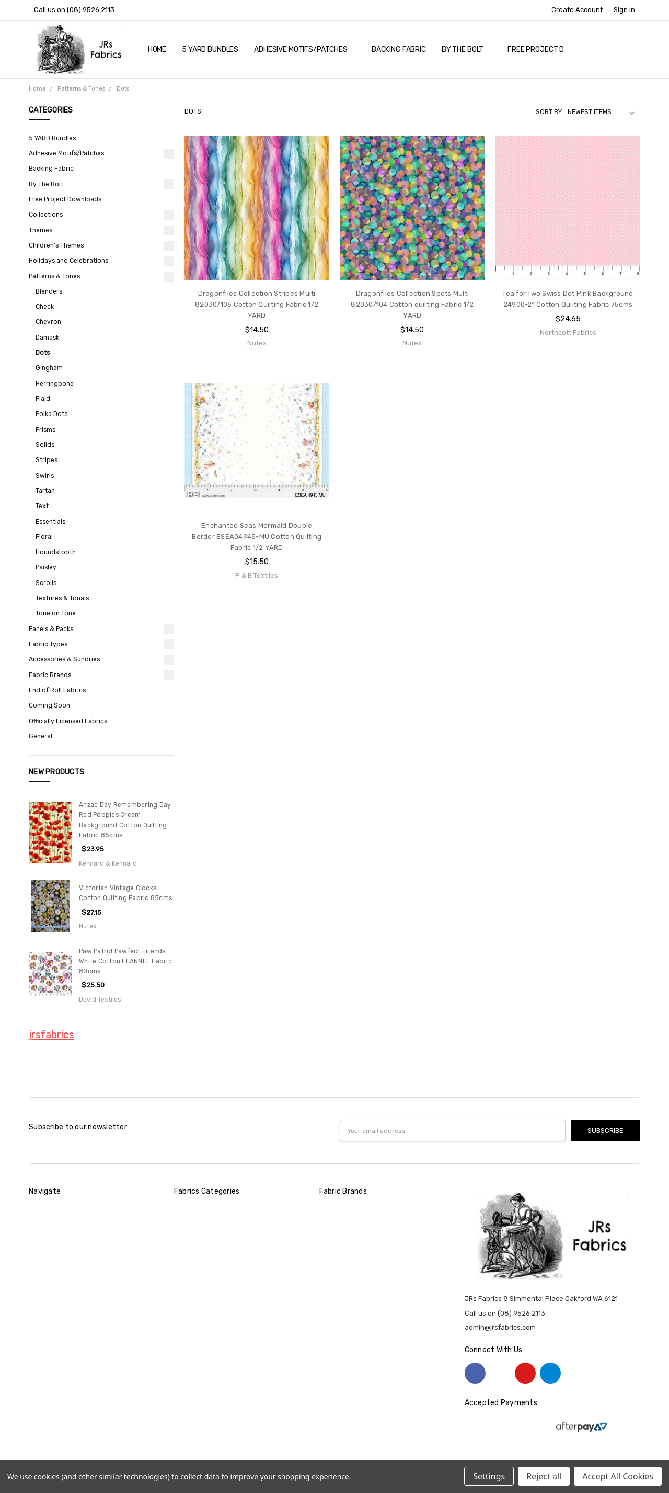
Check (45, 306)
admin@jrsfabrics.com (500, 1327)
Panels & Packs (51, 629)
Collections (46, 214)
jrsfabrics (51, 1034)
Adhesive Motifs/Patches (305, 49)
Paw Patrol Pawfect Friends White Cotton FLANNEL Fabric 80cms (125, 961)
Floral (44, 537)
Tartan (45, 491)
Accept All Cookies (617, 1476)
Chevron (48, 321)
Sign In (624, 10)
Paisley (46, 567)
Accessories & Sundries (64, 659)
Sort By (549, 112)
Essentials (50, 521)
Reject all (543, 1476)
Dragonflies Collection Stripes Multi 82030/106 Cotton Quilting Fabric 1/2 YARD (256, 304)
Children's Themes (56, 245)
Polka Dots (51, 414)
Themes (40, 230)
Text (42, 506)
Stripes (46, 460)
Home (157, 49)
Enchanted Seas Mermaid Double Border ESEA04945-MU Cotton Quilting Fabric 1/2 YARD (256, 537)
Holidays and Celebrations (68, 260)
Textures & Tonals (62, 598)
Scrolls (46, 583)
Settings (489, 1476)
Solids (45, 444)
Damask (47, 337)
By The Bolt (467, 49)
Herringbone (55, 383)
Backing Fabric (399, 49)
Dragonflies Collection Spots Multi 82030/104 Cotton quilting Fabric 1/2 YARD (412, 304)
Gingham (49, 368)
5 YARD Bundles (210, 49)
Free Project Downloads (554, 49)
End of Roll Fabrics (57, 690)
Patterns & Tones (54, 276)
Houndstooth (56, 552)
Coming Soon (49, 705)
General (40, 736)
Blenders (49, 291)
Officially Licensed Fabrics (68, 721)
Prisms (45, 429)
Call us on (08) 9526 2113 (74, 10)
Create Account (577, 10)
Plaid (43, 398)
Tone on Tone (56, 613)
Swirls (45, 475)
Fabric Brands (50, 675)
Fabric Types (48, 644)
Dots (43, 352)
